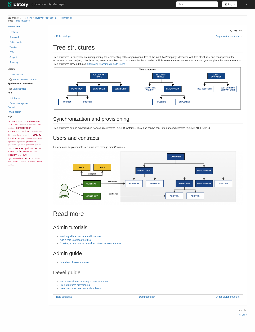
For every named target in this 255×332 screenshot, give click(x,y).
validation (31, 162)
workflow (11, 165)
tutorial (16, 161)
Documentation (16, 74)
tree (9, 162)
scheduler (27, 151)
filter (10, 135)
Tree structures (65, 18)
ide (30, 135)
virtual (39, 161)
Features (14, 32)
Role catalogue (64, 36)
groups (25, 135)
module (29, 138)
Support (13, 57)
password (31, 141)
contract (25, 131)
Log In (242, 315)
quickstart (29, 148)
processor (21, 145)
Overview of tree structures (74, 262)
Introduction (14, 26)
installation (14, 138)
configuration (23, 127)
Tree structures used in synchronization (81, 288)
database (35, 132)
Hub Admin (15, 98)
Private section (14, 112)
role (19, 151)
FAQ (12, 52)
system (28, 158)
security (12, 155)
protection (38, 145)
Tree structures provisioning (75, 285)
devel (29, 18)
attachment (13, 124)
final (14, 135)
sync (25, 155)
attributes (23, 125)
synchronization (15, 158)
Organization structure (227, 36)
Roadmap (14, 62)
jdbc (23, 138)
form (19, 135)
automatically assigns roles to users (106, 64)
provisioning (15, 148)
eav (40, 132)
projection (30, 145)
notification (37, 138)
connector (13, 131)
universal (23, 162)
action (20, 121)
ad (24, 121)
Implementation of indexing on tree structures (84, 281)
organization (21, 142)
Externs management (19, 103)
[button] (245, 4)
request (11, 151)
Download (14, 37)
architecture (33, 121)
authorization (31, 125)
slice (19, 155)
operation (12, 142)
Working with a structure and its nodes (80, 236)
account (12, 121)
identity (37, 134)
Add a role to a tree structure (75, 240)
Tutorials (13, 47)
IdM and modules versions (25, 79)
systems (37, 158)
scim (35, 152)
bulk (39, 124)
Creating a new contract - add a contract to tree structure (90, 243)
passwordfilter (12, 145)
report (38, 148)
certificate (11, 128)
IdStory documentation (45, 18)
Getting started (16, 42)
